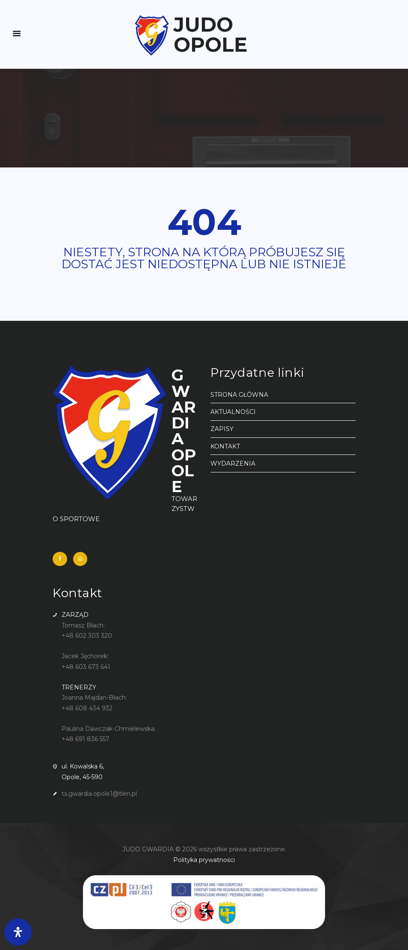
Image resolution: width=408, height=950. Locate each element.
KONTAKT (225, 446)
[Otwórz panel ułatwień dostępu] (18, 932)
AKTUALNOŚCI (233, 412)
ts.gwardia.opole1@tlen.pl (99, 794)
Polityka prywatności (204, 860)
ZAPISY (222, 429)
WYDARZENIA (232, 463)
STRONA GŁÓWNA (239, 395)
